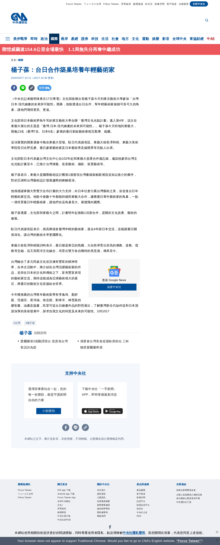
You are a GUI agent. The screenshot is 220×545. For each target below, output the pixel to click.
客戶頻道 (172, 4)
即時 (33, 39)
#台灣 (17, 323)
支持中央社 (199, 4)
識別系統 (103, 495)
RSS (140, 523)
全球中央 (179, 39)
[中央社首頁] (19, 19)
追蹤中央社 (114, 287)
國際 (54, 39)
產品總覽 (143, 490)
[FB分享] (14, 88)
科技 (94, 39)
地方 (125, 39)
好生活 (149, 4)
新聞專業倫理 (106, 509)
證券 (84, 39)
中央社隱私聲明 (134, 533)
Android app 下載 (69, 495)
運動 (145, 39)
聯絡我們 (103, 523)
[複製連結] (32, 88)
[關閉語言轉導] (217, 540)
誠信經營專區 (106, 513)
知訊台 (141, 513)
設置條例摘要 (106, 504)
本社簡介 (103, 490)
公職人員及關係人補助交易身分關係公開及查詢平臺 (189, 504)
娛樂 (155, 39)
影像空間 (160, 4)
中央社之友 (145, 518)
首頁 (13, 60)
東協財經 (197, 39)
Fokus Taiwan (111, 4)
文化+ (61, 513)
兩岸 (64, 39)
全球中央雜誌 (66, 509)
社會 (115, 39)
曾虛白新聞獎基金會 (189, 493)
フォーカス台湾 (92, 4)
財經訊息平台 (146, 509)
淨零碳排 (126, 4)
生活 (104, 39)
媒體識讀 (138, 4)
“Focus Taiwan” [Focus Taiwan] (188, 541)
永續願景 (184, 4)
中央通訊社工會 (187, 513)
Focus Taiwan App (67, 502)
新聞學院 (63, 523)
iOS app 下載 (66, 490)
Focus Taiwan (74, 4)
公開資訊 (103, 500)
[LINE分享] (23, 88)
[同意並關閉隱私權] (217, 532)
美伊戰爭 (20, 39)
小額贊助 (48, 411)
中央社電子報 (66, 527)
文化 (135, 39)
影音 (165, 39)
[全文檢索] (207, 20)
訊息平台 (143, 504)
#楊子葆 (30, 323)
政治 (44, 39)
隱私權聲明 (105, 518)
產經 (74, 39)
